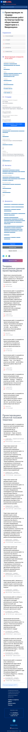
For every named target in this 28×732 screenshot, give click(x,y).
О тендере (7, 39)
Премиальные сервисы (13, 695)
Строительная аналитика (13, 693)
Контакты (7, 43)
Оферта (10, 701)
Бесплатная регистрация (11, 4)
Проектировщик (9, 36)
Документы (8, 47)
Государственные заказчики (14, 692)
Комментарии (8, 51)
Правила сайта (12, 703)
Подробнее (12, 244)
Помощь (10, 705)
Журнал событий (13, 250)
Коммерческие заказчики (13, 690)
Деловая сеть (11, 696)
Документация (12, 247)
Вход (4, 4)
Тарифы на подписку (13, 699)
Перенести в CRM (13, 260)
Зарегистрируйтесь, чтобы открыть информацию (13, 124)
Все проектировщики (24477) (10, 685)
